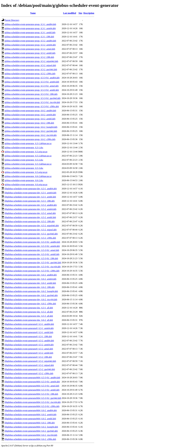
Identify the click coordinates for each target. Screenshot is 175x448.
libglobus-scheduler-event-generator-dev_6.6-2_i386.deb (30, 287)
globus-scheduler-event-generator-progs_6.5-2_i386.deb (29, 57)
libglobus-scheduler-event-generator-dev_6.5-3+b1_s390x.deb (32, 271)
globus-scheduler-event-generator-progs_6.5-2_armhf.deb (30, 53)
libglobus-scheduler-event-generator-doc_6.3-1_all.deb (29, 308)
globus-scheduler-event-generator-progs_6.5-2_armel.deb (30, 49)
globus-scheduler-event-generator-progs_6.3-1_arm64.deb (30, 28)
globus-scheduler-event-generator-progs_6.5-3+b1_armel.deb (32, 86)
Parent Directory (12, 20)
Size (80, 13)
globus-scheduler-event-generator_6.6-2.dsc (24, 180)
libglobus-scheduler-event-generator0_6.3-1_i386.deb (28, 336)
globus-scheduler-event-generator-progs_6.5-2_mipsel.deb (30, 65)
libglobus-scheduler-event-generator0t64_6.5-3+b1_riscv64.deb (33, 402)
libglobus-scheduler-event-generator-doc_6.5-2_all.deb (29, 312)
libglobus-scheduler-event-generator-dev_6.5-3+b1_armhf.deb (32, 254)
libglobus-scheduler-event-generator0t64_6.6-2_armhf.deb (30, 418)
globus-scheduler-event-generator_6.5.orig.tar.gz (26, 172)
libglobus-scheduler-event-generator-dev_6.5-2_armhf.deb (30, 217)
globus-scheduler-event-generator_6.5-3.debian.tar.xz (28, 164)
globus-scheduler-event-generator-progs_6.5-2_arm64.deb (30, 45)
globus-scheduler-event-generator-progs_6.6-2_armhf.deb (30, 119)
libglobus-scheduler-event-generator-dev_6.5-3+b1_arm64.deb (32, 246)
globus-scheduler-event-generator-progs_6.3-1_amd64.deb (30, 24)
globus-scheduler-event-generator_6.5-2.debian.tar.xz (28, 156)
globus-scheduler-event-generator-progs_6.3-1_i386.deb (29, 36)
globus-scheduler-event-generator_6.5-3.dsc (24, 168)
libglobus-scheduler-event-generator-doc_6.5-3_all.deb (29, 316)
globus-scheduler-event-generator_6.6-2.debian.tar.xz (28, 176)
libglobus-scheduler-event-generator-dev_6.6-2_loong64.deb (31, 291)
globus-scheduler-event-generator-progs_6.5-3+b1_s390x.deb (32, 106)
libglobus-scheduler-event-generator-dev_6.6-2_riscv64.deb (31, 299)
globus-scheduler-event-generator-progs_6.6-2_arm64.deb (30, 115)
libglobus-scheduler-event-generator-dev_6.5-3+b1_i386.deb (31, 258)
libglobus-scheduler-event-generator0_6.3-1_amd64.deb (29, 324)
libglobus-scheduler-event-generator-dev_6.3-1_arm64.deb (30, 193)
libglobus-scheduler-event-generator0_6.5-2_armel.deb (29, 349)
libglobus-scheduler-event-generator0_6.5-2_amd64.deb (29, 340)
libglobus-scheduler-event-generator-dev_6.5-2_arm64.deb (30, 209)
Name (33, 13)
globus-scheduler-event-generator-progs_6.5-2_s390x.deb (30, 73)
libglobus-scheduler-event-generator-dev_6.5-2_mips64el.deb (32, 225)
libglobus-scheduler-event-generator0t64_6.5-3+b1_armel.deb (32, 386)
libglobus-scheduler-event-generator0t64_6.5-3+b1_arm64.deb (32, 381)
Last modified (69, 13)
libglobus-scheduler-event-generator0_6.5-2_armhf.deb (29, 353)
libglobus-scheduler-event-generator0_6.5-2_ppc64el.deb (30, 369)
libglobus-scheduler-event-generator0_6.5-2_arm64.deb (29, 345)
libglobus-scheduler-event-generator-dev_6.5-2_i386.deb (30, 221)
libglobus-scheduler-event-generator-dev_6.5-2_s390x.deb (30, 238)
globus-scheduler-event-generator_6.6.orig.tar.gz (26, 184)
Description (88, 13)
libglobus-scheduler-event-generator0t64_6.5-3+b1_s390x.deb (32, 406)
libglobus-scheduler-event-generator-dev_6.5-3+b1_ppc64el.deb (33, 262)
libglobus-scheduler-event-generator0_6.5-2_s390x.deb (29, 373)
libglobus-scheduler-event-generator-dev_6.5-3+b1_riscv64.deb (33, 266)
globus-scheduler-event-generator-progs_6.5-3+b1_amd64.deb (32, 78)
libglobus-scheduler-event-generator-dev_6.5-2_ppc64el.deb (31, 234)
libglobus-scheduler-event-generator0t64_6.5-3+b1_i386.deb (31, 394)
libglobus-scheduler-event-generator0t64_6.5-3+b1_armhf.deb (32, 390)
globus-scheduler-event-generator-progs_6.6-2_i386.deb (29, 123)
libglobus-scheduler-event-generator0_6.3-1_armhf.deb (29, 332)
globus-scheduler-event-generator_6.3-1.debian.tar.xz (28, 143)
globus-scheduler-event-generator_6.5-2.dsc (24, 160)
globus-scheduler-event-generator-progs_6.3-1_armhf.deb (30, 32)
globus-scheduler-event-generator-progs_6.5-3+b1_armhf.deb (32, 90)
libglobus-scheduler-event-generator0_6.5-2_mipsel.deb (29, 365)
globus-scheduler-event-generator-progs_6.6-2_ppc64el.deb (31, 131)
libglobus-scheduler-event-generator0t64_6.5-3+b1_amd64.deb (32, 377)
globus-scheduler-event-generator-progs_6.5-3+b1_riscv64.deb (32, 102)
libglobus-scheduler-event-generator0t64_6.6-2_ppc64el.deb (31, 431)
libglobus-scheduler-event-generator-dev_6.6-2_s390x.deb (30, 303)
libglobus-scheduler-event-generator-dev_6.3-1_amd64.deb (31, 188)
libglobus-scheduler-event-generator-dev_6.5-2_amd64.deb (31, 205)
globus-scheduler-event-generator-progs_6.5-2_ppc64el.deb (31, 69)
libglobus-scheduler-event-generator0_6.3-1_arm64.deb (29, 328)
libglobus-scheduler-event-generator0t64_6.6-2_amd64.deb (31, 410)
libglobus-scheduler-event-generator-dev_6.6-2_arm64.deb (30, 279)
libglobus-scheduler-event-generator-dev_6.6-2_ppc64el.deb (31, 295)
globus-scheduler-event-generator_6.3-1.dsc (24, 147)
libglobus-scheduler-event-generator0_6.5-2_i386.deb (28, 357)
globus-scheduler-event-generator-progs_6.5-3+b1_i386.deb (31, 94)
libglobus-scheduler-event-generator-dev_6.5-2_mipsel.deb (31, 230)
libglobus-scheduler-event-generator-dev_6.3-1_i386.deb (30, 201)
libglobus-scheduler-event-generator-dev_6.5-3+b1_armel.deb (32, 250)
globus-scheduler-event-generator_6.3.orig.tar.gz (26, 151)
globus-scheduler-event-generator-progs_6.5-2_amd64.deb (30, 41)
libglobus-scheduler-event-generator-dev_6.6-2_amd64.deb (31, 275)
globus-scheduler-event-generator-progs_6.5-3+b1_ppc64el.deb (32, 98)
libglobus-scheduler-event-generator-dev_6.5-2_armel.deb (30, 213)
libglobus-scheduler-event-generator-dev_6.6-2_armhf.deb (30, 283)
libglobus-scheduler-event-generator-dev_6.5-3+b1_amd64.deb (32, 242)
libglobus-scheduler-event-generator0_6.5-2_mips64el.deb (30, 361)
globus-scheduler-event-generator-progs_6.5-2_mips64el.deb (31, 61)
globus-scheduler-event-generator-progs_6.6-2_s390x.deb (30, 139)
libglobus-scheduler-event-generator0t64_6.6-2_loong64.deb (31, 427)
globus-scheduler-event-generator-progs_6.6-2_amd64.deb (30, 110)
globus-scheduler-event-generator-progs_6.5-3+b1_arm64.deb (32, 82)
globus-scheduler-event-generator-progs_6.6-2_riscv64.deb (31, 135)
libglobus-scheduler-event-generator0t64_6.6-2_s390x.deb (30, 439)
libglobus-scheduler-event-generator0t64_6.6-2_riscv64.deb (31, 435)
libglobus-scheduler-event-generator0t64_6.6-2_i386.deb (30, 423)
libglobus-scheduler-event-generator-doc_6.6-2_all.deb (29, 320)
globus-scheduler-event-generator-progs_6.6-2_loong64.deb (31, 127)
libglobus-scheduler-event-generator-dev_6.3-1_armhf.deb (30, 197)
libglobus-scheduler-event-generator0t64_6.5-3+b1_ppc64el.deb (33, 398)
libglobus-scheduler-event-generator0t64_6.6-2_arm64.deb (30, 414)
